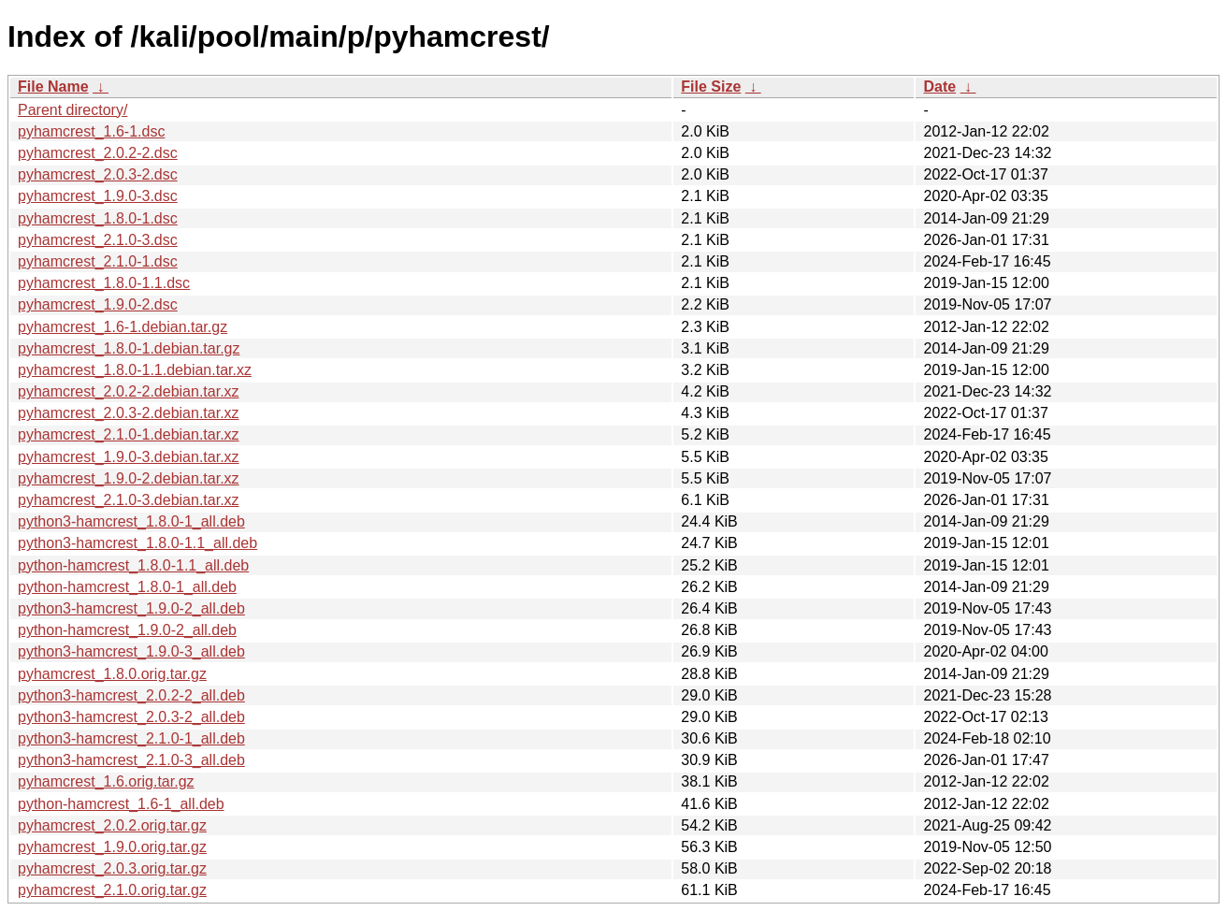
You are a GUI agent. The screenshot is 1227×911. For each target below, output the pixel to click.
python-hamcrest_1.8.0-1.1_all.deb (133, 565)
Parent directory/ (72, 110)
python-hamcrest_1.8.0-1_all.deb (127, 587)
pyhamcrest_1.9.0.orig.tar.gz (112, 847)
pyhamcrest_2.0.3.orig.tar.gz (112, 868)
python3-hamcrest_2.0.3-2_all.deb (131, 717)
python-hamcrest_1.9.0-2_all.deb (127, 630)
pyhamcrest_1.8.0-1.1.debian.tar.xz (135, 370)
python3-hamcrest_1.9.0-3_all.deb (131, 651)
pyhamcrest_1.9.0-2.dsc (98, 304)
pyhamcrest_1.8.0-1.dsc (98, 218)
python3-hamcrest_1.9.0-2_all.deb (131, 608)
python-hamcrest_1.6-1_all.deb (121, 804)
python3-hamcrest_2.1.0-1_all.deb (131, 738)
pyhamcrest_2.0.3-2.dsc (98, 174)
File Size (711, 86)
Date (939, 86)
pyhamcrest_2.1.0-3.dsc (98, 240)
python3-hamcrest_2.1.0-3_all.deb (131, 760)
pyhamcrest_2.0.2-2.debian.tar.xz (128, 391)
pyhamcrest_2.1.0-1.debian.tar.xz (128, 434)
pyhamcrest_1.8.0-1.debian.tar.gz (128, 348)
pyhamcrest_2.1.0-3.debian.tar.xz (128, 500)
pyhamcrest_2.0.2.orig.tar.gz (112, 825)
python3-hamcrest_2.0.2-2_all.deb (131, 695)
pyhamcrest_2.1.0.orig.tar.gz (112, 890)
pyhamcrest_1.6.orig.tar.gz (106, 781)
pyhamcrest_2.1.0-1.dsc (98, 261)
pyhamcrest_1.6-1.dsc (91, 131)
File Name (53, 86)
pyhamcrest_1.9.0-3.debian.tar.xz (128, 457)
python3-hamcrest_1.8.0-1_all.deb (131, 521)
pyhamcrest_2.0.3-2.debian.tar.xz (128, 413)
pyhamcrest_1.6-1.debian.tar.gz (122, 327)
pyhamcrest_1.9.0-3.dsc (98, 196)
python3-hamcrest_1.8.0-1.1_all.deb (137, 543)
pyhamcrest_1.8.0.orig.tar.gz (112, 674)
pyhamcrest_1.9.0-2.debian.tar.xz (128, 478)
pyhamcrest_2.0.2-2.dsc (98, 153)
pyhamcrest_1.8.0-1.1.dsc (104, 283)
